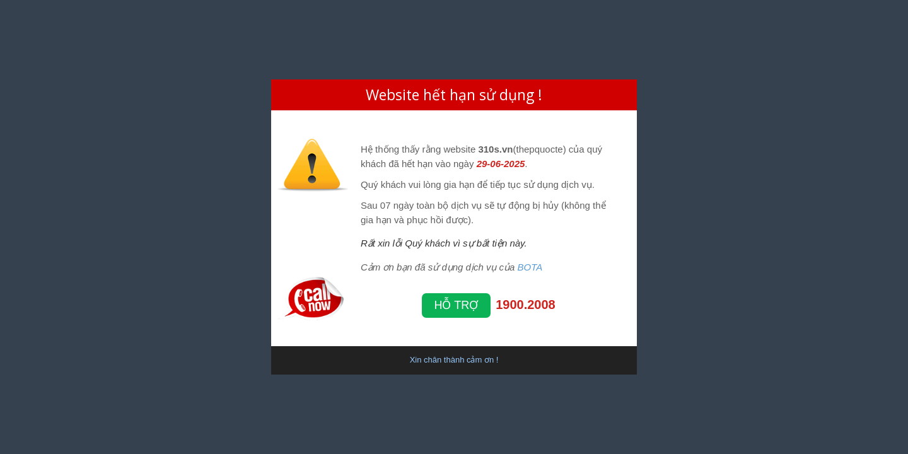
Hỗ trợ (456, 305)
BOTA (530, 267)
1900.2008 (526, 304)
